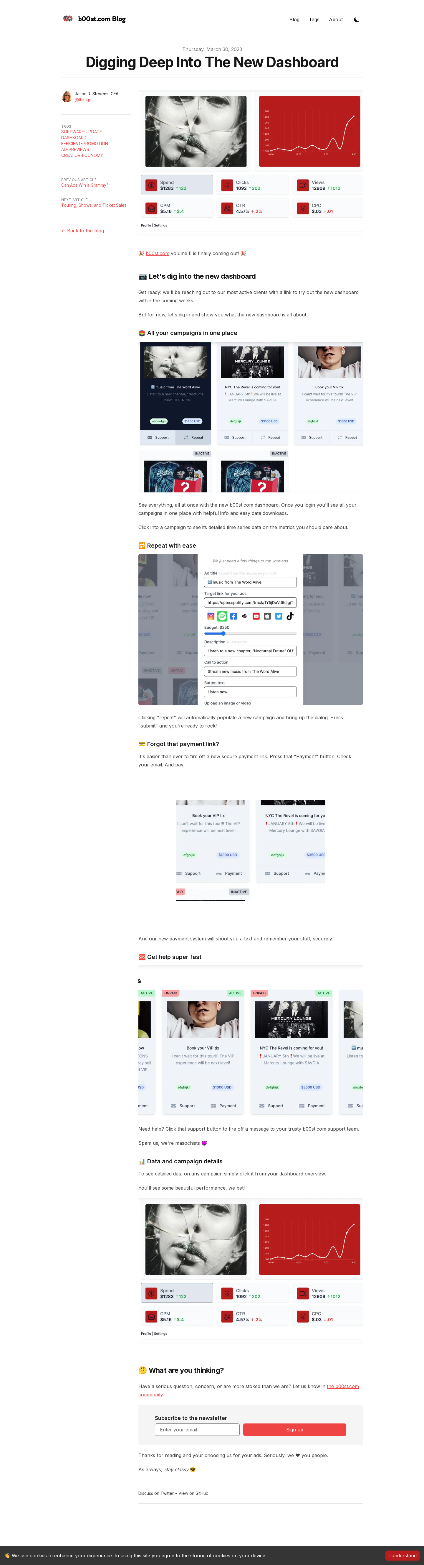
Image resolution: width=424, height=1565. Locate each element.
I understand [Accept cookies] (402, 1556)
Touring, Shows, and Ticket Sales (94, 205)
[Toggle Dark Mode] (357, 19)
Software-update (81, 131)
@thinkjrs (83, 99)
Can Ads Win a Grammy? (84, 185)
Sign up (294, 1430)
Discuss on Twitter (156, 1493)
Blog (294, 19)
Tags (314, 19)
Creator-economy (82, 155)
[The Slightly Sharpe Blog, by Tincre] (93, 19)
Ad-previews (75, 149)
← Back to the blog (82, 231)
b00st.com (157, 253)
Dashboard (74, 137)
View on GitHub (193, 1493)
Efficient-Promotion (84, 143)
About (336, 19)
